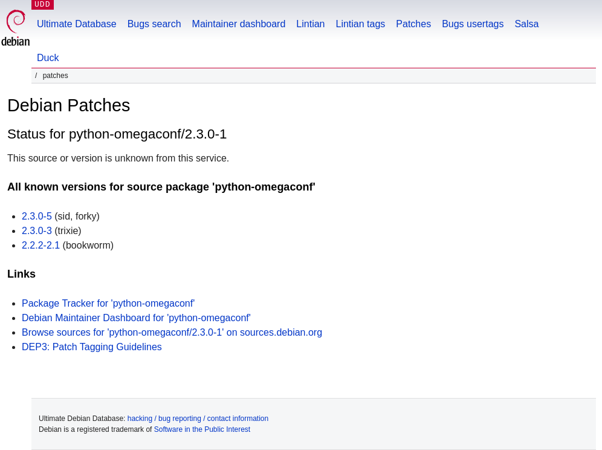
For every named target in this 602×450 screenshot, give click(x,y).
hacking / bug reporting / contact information (198, 418)
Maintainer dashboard (239, 24)
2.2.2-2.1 (41, 245)
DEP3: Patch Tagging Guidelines (92, 347)
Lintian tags (360, 24)
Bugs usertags (472, 24)
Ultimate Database (77, 24)
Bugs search (154, 24)
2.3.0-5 (37, 216)
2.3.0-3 (37, 231)
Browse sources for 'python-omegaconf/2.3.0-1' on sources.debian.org (172, 332)
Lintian (310, 24)
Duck (48, 58)
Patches (413, 24)
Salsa (526, 24)
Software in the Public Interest (202, 429)
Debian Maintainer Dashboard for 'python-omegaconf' (136, 318)
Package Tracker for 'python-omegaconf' (108, 303)
